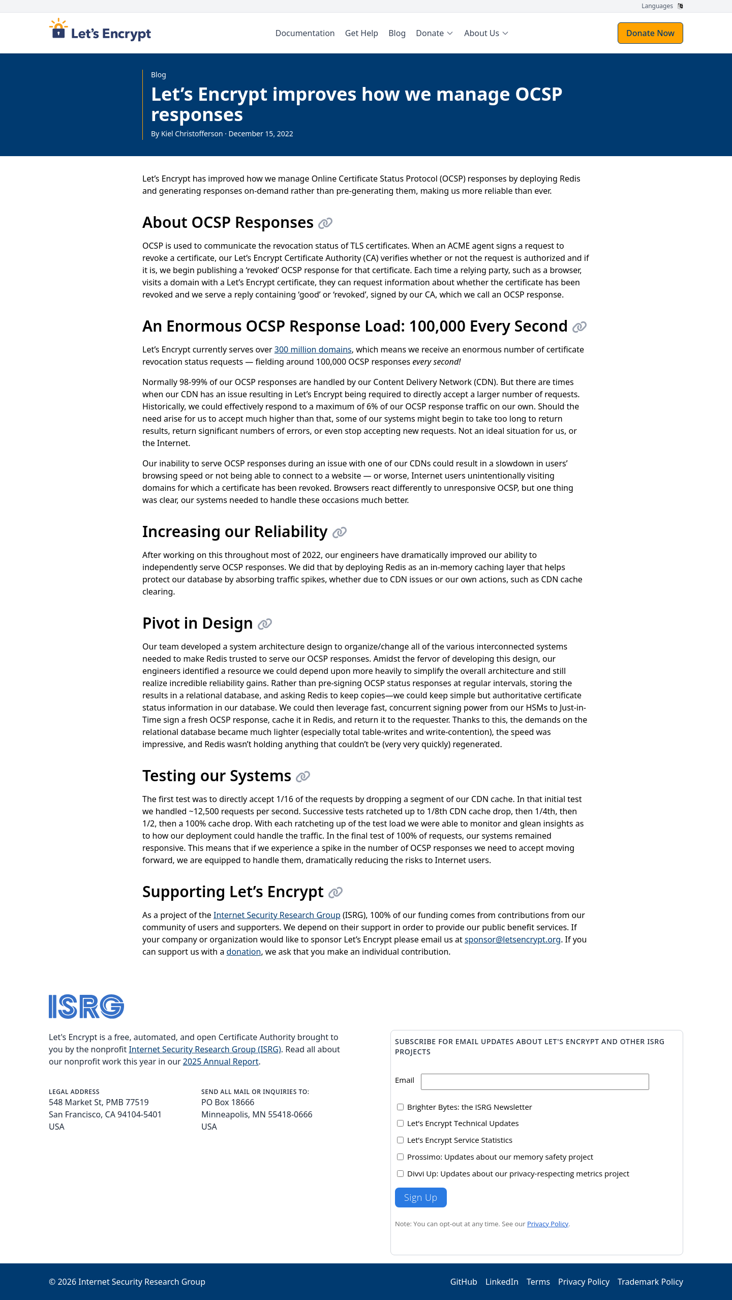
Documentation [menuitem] (305, 33)
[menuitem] (435, 33)
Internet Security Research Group (277, 915)
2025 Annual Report (221, 1061)
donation (244, 951)
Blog (158, 74)
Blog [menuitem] (397, 33)
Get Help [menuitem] (361, 33)
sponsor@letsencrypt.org (513, 939)
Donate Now (650, 33)
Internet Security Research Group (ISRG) (205, 1049)
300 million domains (313, 349)
